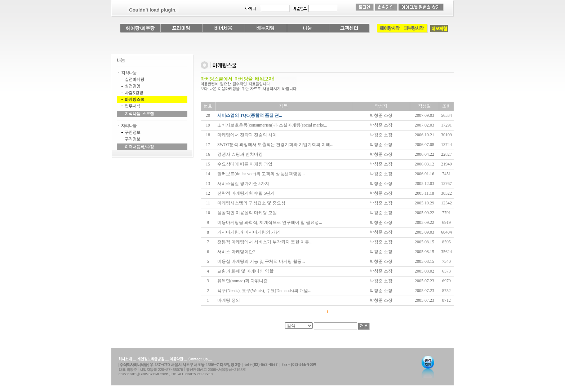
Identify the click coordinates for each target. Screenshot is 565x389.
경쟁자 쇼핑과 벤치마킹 (240, 154)
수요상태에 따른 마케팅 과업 (244, 164)
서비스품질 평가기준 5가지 (243, 183)
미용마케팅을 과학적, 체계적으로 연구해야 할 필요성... (269, 222)
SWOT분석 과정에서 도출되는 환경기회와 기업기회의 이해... (275, 144)
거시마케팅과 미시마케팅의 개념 (248, 232)
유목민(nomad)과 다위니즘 (242, 280)
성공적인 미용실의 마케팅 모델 (247, 212)
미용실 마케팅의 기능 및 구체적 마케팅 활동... (261, 261)
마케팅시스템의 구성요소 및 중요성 (251, 202)
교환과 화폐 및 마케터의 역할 (245, 271)
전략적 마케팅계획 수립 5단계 (246, 193)
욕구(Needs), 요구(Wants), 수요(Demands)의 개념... (264, 290)
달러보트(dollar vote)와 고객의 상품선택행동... (261, 173)
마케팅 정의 (228, 300)
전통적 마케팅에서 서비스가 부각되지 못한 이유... (264, 241)
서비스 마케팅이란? (236, 251)
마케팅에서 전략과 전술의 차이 (247, 134)
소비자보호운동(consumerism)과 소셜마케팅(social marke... (272, 125)
